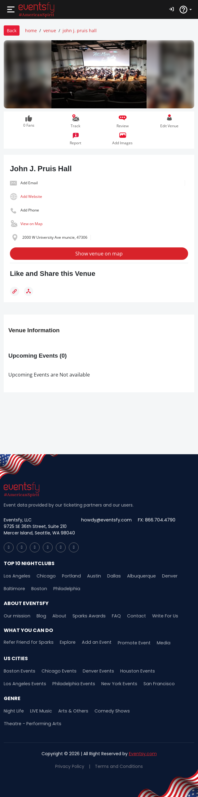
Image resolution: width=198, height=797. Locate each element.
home (31, 30)
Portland (68, 576)
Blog (40, 615)
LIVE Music (40, 710)
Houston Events (134, 671)
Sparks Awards (85, 615)
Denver (163, 576)
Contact (131, 615)
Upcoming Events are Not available (49, 374)
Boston (38, 589)
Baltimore (14, 589)
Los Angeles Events (24, 683)
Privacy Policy (69, 766)
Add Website (31, 196)
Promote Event (130, 642)
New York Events (115, 683)
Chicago (44, 576)
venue (49, 30)
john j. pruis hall (80, 30)
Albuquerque (136, 576)
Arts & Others (71, 710)
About (57, 615)
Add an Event (94, 642)
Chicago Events (57, 671)
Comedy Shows (109, 710)
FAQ (111, 615)
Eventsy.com (143, 753)
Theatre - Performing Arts (32, 723)
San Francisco (154, 683)
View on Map (31, 223)
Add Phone (29, 210)
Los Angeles (16, 576)
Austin (90, 576)
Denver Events (95, 671)
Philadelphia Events (71, 683)
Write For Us (159, 615)
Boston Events (19, 671)
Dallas (109, 576)
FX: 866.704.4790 (155, 520)
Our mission (16, 615)
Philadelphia (64, 589)
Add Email (29, 182)
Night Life (14, 710)
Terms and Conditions (119, 766)
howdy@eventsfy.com (105, 520)
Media (159, 642)
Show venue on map (99, 253)
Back (11, 30)
